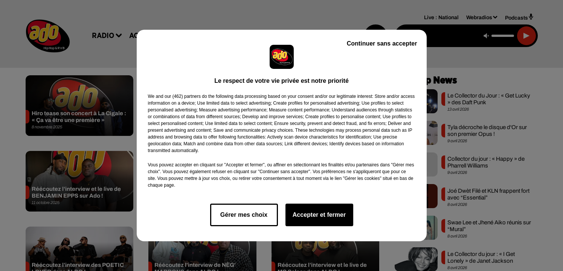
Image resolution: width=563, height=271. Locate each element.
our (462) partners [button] (183, 96)
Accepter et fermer (319, 215)
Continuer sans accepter (382, 43)
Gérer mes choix (243, 215)
